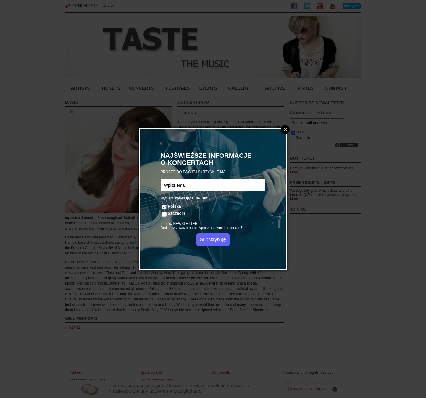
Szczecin (176, 213)
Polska (174, 206)
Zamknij (285, 129)
